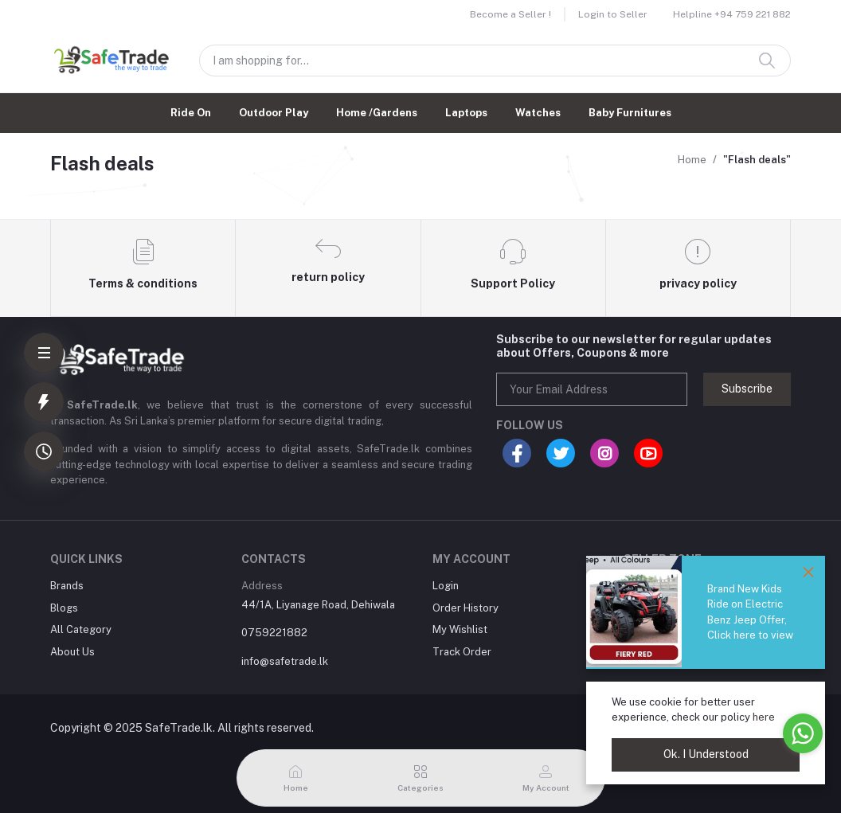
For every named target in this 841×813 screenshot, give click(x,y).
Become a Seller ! (510, 14)
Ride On (190, 113)
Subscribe (747, 388)
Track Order (461, 652)
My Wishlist (459, 629)
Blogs (64, 608)
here (764, 717)
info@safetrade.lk (284, 661)
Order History (465, 608)
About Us (72, 652)
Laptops (466, 113)
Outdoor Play (273, 113)
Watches (538, 113)
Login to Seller (612, 14)
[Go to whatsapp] (803, 733)
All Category (80, 629)
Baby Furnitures (630, 113)
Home (692, 160)
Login (445, 586)
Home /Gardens (376, 113)
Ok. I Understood (706, 754)
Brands (67, 586)
